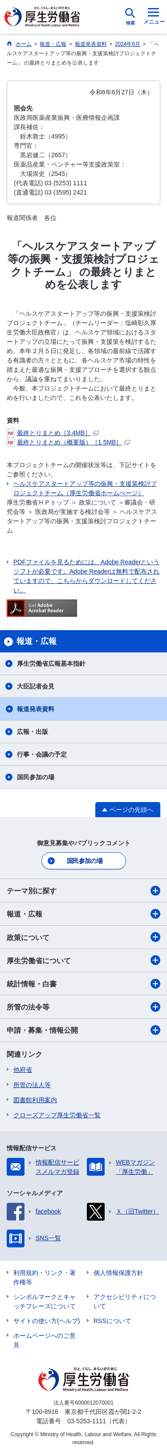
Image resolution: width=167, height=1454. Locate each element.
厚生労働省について (83, 960)
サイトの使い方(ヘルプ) (46, 1320)
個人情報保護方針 (118, 1272)
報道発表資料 (35, 709)
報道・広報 (83, 914)
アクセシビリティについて (125, 1301)
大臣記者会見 (35, 686)
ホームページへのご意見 (44, 1340)
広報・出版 (32, 731)
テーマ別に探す (83, 891)
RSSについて (112, 1320)
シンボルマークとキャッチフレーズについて (44, 1301)
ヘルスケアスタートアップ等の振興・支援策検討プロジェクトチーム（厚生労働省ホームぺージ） (85, 488)
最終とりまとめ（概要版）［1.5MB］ (68, 442)
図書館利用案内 (35, 1100)
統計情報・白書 (83, 984)
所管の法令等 (83, 1007)
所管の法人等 (32, 1084)
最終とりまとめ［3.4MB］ (53, 432)
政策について (83, 937)
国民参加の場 (35, 777)
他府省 (22, 1069)
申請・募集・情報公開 (83, 1030)
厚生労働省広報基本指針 (51, 663)
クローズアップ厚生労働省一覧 (57, 1115)
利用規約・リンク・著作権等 (44, 1277)
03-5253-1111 (86, 1421)
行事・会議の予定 (42, 754)
